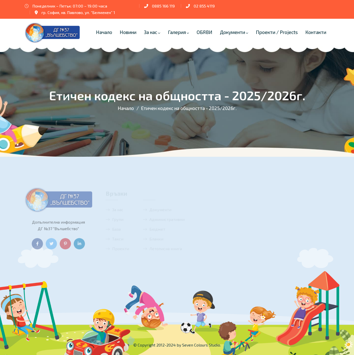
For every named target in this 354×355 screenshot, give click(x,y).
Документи (232, 32)
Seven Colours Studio (201, 344)
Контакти (315, 32)
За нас (150, 32)
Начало (104, 32)
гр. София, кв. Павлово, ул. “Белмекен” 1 (78, 12)
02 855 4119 (204, 6)
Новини (128, 32)
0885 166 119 (163, 6)
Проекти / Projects (277, 32)
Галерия (177, 32)
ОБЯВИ (204, 32)
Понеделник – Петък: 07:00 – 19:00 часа (69, 6)
